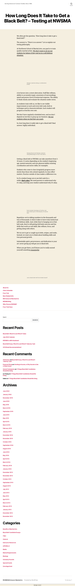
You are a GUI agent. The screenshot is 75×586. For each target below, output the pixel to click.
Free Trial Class (8, 307)
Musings (5, 556)
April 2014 (6, 459)
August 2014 (7, 448)
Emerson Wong (7, 364)
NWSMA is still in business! (11, 340)
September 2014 (8, 445)
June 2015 (6, 415)
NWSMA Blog (7, 301)
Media (5, 549)
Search (4, 317)
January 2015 (7, 431)
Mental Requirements (9, 553)
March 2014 (6, 462)
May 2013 (6, 496)
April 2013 (6, 499)
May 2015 (6, 418)
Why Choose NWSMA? (11, 304)
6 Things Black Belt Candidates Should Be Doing (22, 378)
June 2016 (6, 401)
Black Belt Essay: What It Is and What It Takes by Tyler (19, 344)
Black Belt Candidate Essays (11, 532)
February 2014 (7, 465)
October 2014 (7, 442)
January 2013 (7, 509)
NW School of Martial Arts (12, 299)
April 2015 (6, 421)
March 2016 (6, 408)
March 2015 (6, 425)
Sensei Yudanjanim (8, 369)
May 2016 (6, 404)
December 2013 (8, 472)
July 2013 (6, 489)
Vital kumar (6, 360)
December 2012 (8, 513)
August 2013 (7, 486)
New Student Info (9, 296)
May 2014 (6, 455)
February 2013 (7, 506)
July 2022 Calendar (9, 337)
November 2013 (8, 475)
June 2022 (6, 391)
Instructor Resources (9, 542)
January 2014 (7, 469)
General (5, 539)
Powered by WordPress (32, 580)
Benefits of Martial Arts (10, 529)
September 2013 (8, 482)
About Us (6, 288)
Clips (4, 536)
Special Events (7, 563)
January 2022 (7, 394)
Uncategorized (7, 566)
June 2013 (6, 492)
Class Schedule (8, 290)
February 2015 (7, 428)
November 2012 (8, 516)
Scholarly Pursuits (8, 559)
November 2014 (8, 438)
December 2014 (8, 435)
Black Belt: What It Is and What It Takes (14, 333)
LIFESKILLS (6, 546)
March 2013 (6, 503)
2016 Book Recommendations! (12, 347)
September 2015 (8, 411)
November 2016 (8, 398)
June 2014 (6, 452)
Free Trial (6, 293)
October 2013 (7, 479)
